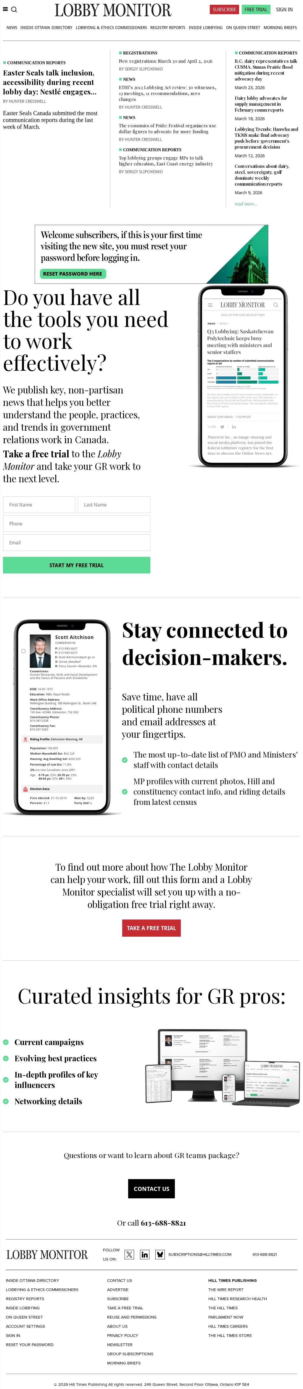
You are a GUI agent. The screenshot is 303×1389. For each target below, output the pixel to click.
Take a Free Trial (125, 1308)
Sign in (13, 1335)
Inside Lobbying (206, 27)
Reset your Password (30, 1344)
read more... (246, 203)
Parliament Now (225, 1317)
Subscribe (224, 9)
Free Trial (256, 9)
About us (117, 1326)
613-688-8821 (265, 1254)
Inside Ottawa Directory (46, 27)
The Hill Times (223, 1308)
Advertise (117, 1289)
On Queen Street (243, 27)
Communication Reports (36, 63)
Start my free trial (76, 565)
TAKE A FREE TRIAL (151, 928)
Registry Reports (167, 27)
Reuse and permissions (132, 1317)
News (12, 27)
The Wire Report (226, 1289)
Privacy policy (122, 1335)
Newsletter (120, 1344)
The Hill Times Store (230, 1335)
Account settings (25, 1326)
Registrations (140, 53)
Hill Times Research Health (237, 1298)
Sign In (284, 9)
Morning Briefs (280, 27)
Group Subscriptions (130, 1353)
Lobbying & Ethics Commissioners (111, 27)
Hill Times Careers (228, 1326)
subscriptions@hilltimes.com (199, 1254)
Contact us (151, 1189)
